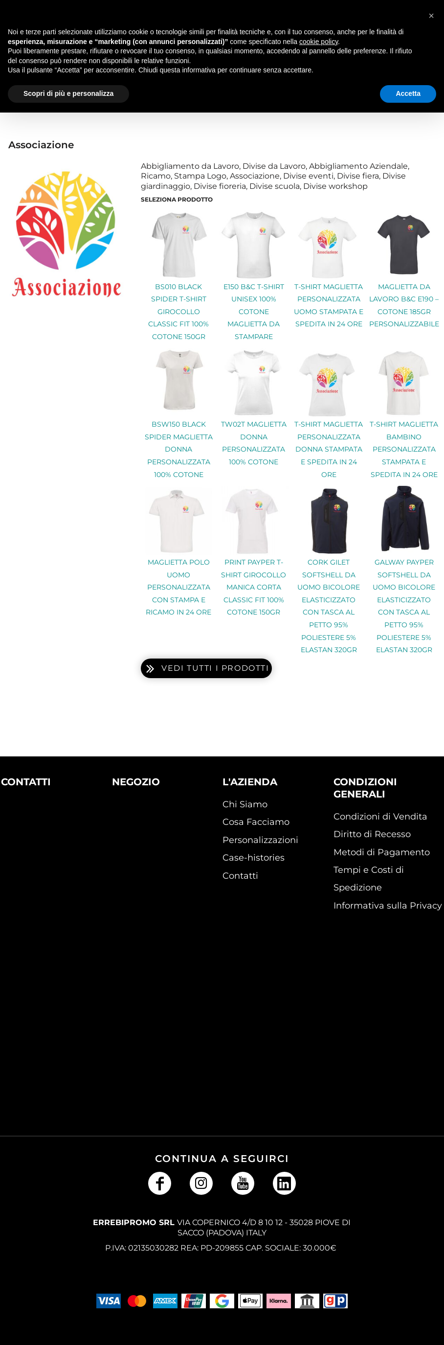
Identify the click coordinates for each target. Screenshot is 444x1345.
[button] (37, 836)
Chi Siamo (244, 804)
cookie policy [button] (318, 42)
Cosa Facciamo (255, 822)
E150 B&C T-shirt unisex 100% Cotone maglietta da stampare (253, 311)
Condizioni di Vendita (380, 816)
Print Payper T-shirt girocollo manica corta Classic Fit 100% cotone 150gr (253, 587)
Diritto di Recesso (372, 834)
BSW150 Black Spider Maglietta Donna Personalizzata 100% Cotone (179, 449)
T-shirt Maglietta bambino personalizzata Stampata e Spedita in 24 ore (404, 449)
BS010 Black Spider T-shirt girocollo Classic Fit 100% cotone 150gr (178, 311)
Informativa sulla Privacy (387, 905)
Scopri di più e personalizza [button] (68, 93)
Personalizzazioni (260, 840)
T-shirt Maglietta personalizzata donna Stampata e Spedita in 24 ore (328, 449)
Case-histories (253, 857)
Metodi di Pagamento (381, 852)
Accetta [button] (408, 93)
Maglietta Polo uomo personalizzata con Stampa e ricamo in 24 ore (178, 587)
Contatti (240, 875)
